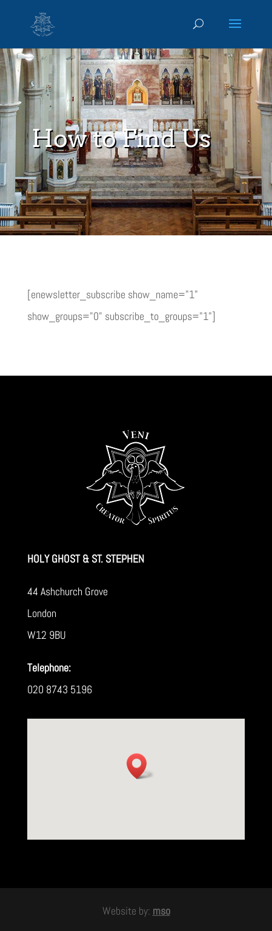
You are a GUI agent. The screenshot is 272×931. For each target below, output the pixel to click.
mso (161, 911)
